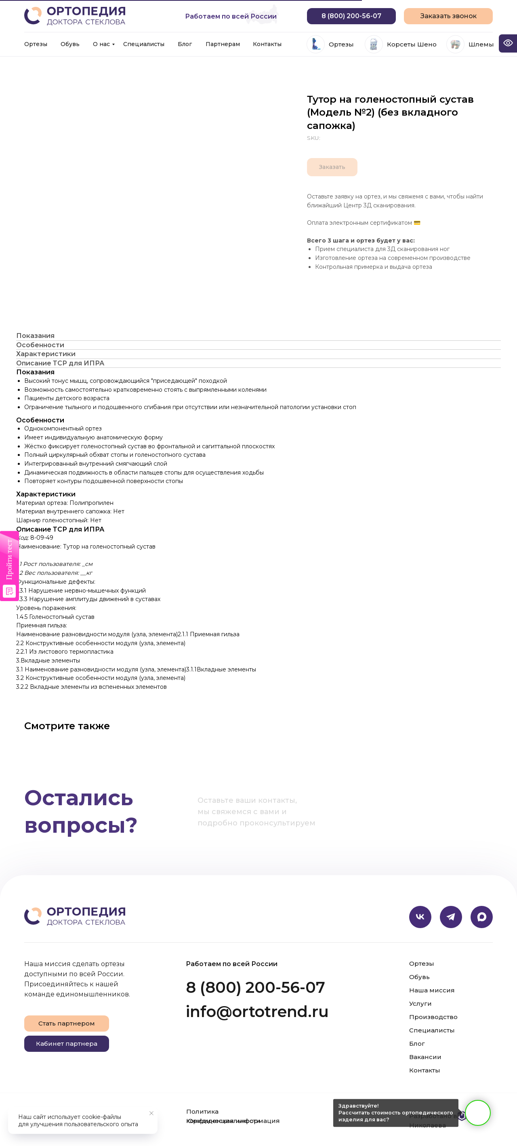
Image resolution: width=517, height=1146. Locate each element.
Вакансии (425, 1057)
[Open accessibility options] (508, 43)
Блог (185, 44)
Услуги (420, 1003)
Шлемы (481, 44)
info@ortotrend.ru (257, 1011)
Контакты (267, 44)
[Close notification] (151, 1113)
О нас (101, 44)
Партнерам (223, 44)
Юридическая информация (233, 1121)
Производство (433, 1017)
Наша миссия (432, 990)
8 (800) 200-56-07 (255, 987)
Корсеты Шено (412, 44)
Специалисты (143, 44)
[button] (448, 16)
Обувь (70, 44)
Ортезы (35, 44)
